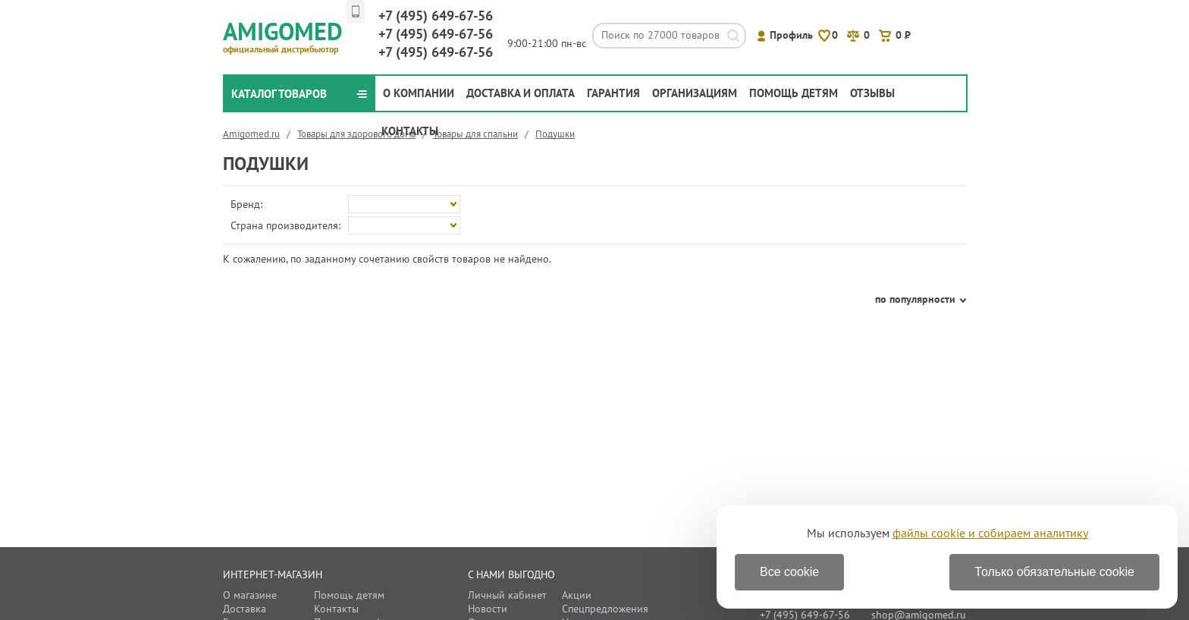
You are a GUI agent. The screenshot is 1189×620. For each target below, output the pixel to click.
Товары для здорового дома (356, 133)
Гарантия (613, 93)
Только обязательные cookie (1054, 571)
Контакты (409, 131)
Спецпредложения (605, 608)
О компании (418, 93)
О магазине (250, 595)
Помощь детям (793, 93)
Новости (487, 608)
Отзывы (872, 93)
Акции (576, 595)
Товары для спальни (475, 133)
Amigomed (289, 35)
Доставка (244, 608)
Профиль (791, 35)
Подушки (555, 133)
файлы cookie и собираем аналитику (990, 532)
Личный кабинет (507, 595)
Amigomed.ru (251, 133)
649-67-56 (435, 15)
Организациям (694, 93)
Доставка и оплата (520, 93)
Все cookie (789, 571)
